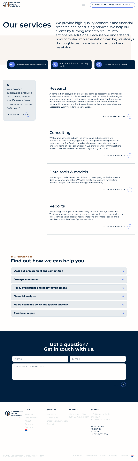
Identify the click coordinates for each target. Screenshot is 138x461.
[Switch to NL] (36, 430)
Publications (31, 418)
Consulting (52, 418)
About (28, 421)
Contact (29, 427)
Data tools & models (57, 421)
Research (51, 415)
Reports (51, 424)
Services (29, 415)
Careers (29, 424)
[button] (83, 5)
